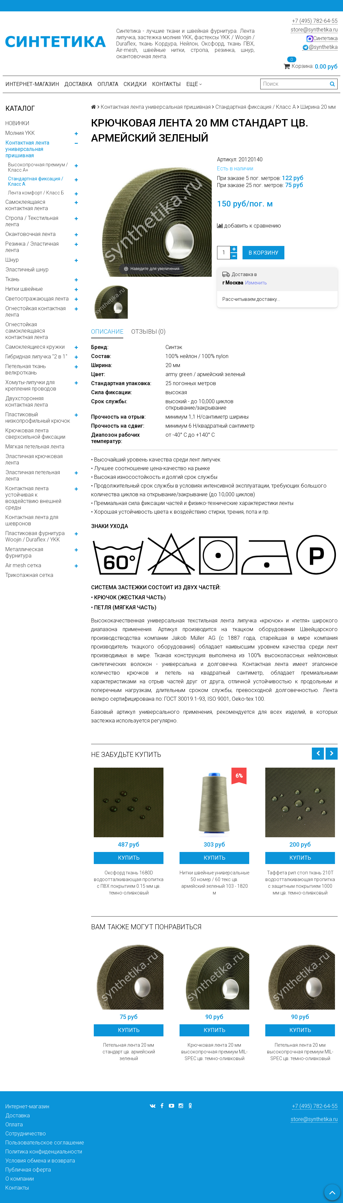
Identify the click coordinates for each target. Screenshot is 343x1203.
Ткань (12, 279)
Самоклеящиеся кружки (35, 347)
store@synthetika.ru (314, 29)
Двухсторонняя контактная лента (26, 401)
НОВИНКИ (17, 123)
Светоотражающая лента (37, 298)
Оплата (107, 84)
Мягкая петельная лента (34, 446)
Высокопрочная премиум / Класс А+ (38, 167)
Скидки (135, 84)
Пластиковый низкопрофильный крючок (37, 417)
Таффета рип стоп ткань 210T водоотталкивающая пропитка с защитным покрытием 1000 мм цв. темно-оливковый (300, 882)
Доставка (78, 84)
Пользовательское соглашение (44, 1142)
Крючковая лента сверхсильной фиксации (35, 433)
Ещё (194, 84)
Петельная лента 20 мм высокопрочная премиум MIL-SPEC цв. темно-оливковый (300, 1051)
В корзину (263, 253)
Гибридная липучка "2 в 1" (36, 356)
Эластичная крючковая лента (34, 459)
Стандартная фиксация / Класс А (35, 181)
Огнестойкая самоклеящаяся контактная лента (26, 330)
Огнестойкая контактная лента (35, 311)
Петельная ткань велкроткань (25, 369)
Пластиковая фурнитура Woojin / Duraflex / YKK (35, 536)
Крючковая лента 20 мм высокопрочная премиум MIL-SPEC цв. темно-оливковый (214, 1051)
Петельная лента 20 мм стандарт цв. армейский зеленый (128, 1051)
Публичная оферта (28, 1170)
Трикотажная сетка (29, 575)
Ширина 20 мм (318, 107)
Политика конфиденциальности (43, 1151)
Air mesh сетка (23, 565)
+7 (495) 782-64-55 (315, 21)
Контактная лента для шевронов (31, 520)
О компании (19, 1179)
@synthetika (320, 47)
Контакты (166, 84)
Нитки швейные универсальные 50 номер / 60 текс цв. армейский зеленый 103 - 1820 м (214, 882)
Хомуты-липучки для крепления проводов (30, 385)
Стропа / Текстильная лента (31, 221)
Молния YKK (20, 133)
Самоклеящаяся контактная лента (26, 205)
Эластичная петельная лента (32, 475)
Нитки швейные (24, 289)
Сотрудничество (25, 1133)
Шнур (12, 260)
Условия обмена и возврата (40, 1160)
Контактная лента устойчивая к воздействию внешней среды (33, 498)
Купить (129, 858)
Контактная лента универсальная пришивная (27, 149)
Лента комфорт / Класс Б (36, 192)
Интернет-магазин (32, 84)
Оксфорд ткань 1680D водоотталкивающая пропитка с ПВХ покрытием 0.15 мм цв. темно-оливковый (128, 882)
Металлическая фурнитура (24, 552)
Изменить (256, 282)
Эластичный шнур (27, 269)
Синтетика (322, 38)
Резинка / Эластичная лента (32, 247)
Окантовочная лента (30, 234)
